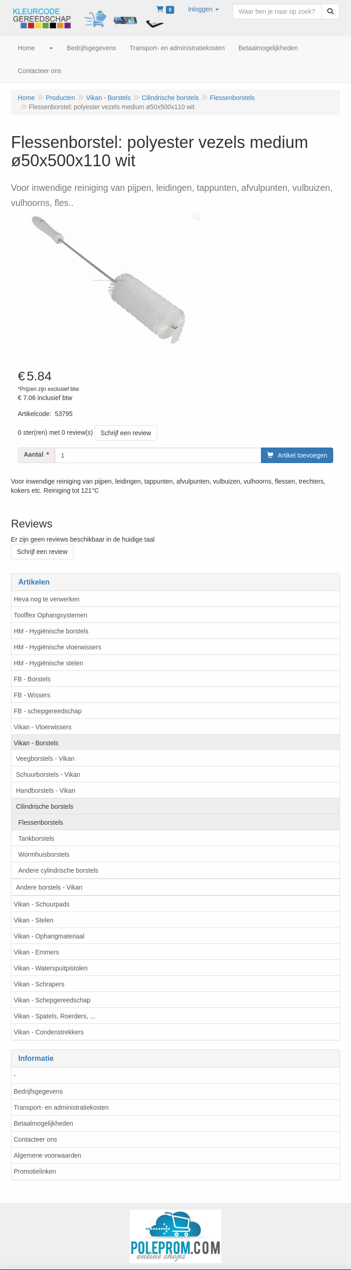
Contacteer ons (35, 1139)
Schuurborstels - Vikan (48, 774)
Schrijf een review (126, 433)
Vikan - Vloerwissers (43, 727)
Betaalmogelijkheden (43, 1123)
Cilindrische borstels (44, 806)
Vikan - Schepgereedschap (52, 1000)
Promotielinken (35, 1171)
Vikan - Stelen (33, 920)
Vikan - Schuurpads (41, 904)
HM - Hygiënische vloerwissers (57, 647)
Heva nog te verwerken (47, 599)
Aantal (33, 454)
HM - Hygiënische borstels (51, 631)
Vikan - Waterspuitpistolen (51, 968)
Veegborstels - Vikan (45, 758)
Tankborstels (36, 838)
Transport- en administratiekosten (61, 1107)
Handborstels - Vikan (45, 790)
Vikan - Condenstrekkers (49, 1032)
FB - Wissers (32, 695)
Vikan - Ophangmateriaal (49, 936)
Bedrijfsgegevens (38, 1091)
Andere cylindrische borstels (58, 870)
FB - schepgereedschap (48, 711)
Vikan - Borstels (36, 743)
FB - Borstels (32, 679)
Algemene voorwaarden (47, 1155)
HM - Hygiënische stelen (48, 663)
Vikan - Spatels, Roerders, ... (55, 1016)
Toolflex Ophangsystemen (50, 615)
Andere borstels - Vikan (49, 887)
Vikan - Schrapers (39, 984)
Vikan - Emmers (36, 952)
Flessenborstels (40, 822)
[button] (203, 9)
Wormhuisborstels (43, 854)
